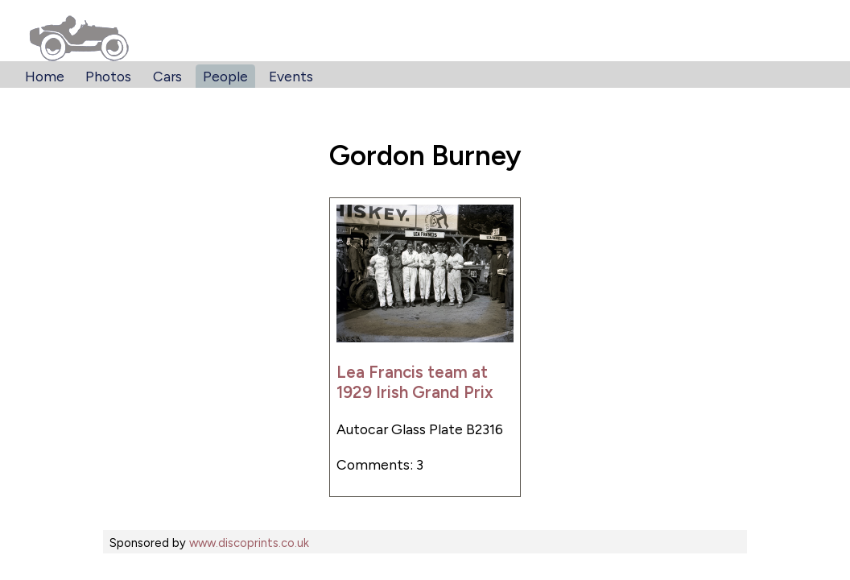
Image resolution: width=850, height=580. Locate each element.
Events (291, 76)
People (225, 76)
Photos (108, 76)
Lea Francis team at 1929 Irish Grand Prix (414, 382)
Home (44, 76)
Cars (167, 76)
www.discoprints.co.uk (249, 543)
